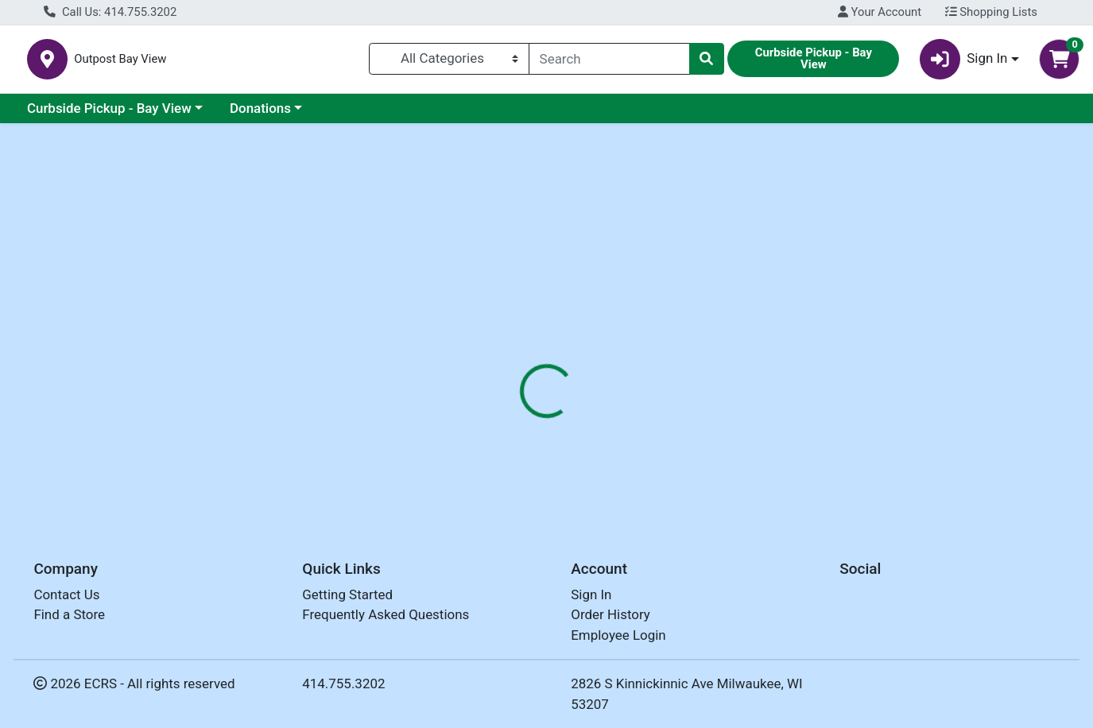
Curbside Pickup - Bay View (109, 114)
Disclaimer (575, 346)
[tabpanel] (774, 434)
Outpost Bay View (303, 62)
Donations (260, 114)
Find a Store (69, 615)
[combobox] (609, 62)
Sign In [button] (964, 62)
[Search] (609, 62)
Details (500, 346)
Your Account (879, 12)
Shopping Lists (991, 12)
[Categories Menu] (449, 62)
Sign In (591, 594)
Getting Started (347, 594)
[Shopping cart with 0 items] (1059, 62)
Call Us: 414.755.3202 (110, 12)
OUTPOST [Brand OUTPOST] (652, 446)
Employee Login (618, 635)
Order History (610, 615)
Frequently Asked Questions (385, 615)
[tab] (500, 345)
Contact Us (66, 594)
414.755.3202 (343, 684)
